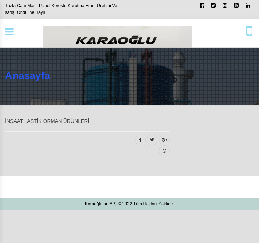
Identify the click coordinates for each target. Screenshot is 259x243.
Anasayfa (27, 75)
